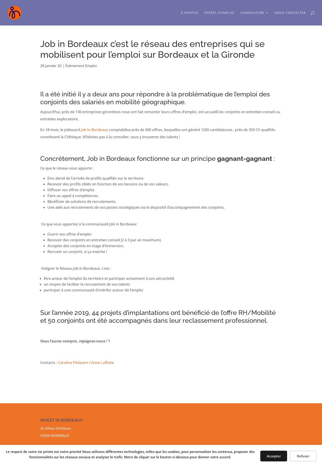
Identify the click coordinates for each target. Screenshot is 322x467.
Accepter (274, 456)
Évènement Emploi (81, 65)
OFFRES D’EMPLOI (219, 13)
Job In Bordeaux (94, 129)
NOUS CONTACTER (290, 13)
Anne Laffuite (102, 362)
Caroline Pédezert (73, 362)
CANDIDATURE (252, 13)
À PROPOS (189, 13)
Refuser (303, 456)
